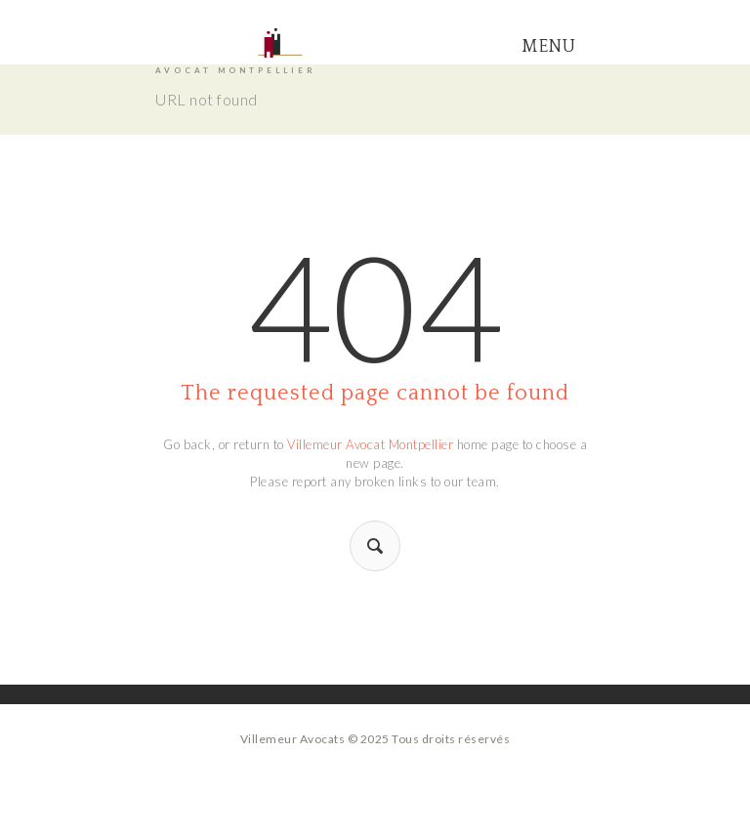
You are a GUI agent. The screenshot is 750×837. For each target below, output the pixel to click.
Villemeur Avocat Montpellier (370, 444)
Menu (548, 47)
